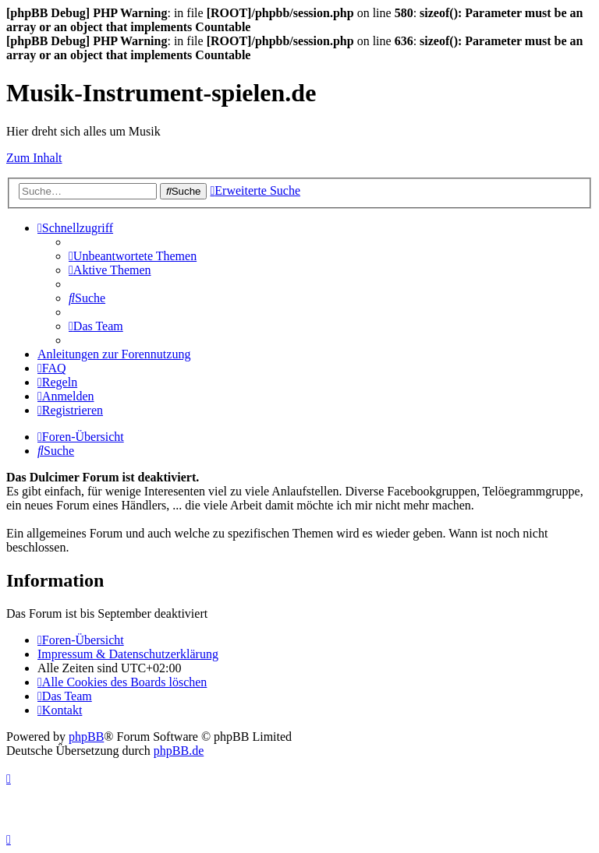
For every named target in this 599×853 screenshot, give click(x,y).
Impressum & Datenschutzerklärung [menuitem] (127, 654)
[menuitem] (133, 256)
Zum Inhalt (34, 157)
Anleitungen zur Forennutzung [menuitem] (113, 354)
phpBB (86, 736)
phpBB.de (179, 750)
